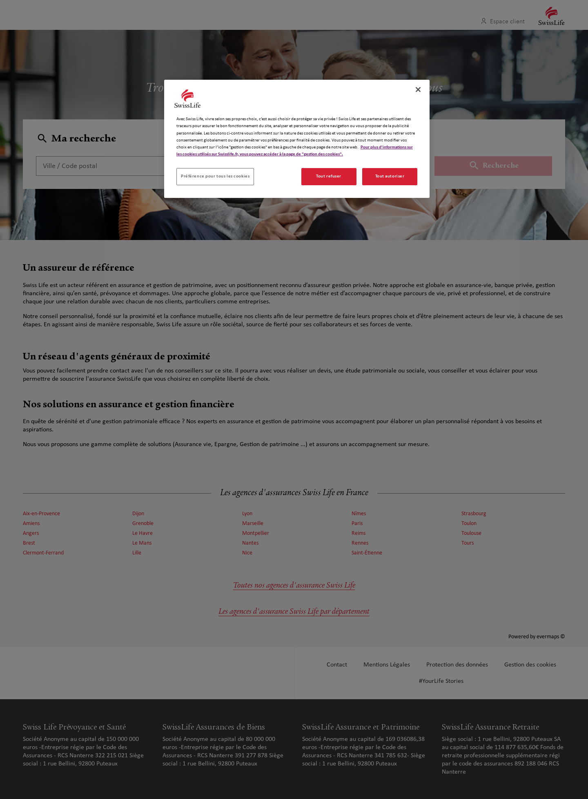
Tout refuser (328, 176)
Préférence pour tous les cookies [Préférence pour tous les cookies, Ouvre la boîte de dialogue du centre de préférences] (215, 176)
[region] (297, 139)
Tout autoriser (390, 176)
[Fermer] (418, 90)
